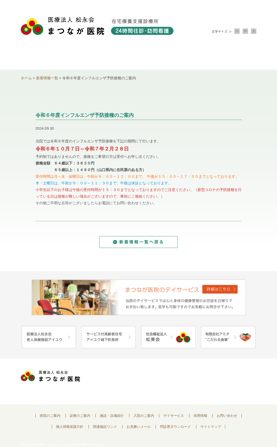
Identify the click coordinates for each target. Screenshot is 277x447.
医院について (44, 56)
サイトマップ (210, 427)
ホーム (26, 78)
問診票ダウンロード (175, 427)
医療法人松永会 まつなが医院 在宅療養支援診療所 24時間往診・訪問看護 (97, 26)
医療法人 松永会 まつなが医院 (50, 376)
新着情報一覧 (47, 78)
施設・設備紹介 (138, 56)
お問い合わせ (232, 56)
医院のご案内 (50, 416)
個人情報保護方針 (69, 427)
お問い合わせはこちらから (227, 377)
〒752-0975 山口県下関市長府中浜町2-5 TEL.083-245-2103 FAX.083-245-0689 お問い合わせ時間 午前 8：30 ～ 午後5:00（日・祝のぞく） (138, 381)
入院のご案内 (185, 56)
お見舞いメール (139, 427)
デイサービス (173, 416)
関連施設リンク (105, 427)
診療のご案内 (91, 56)
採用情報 (200, 416)
